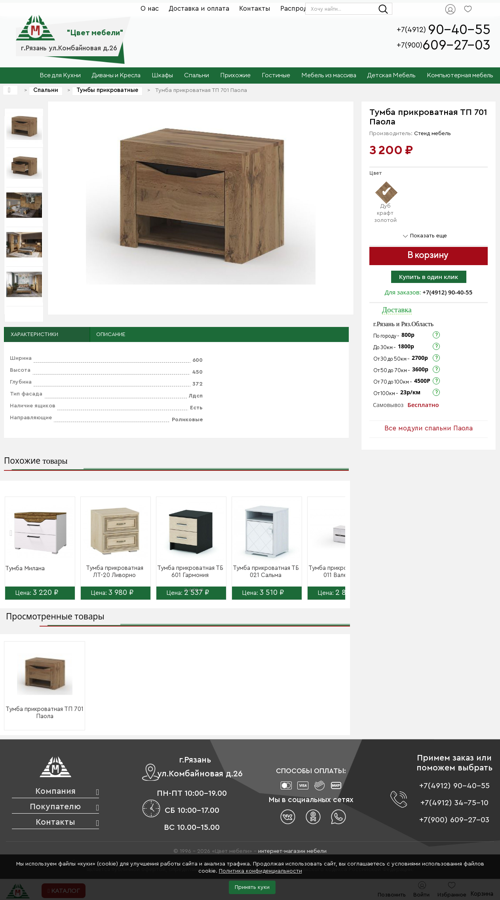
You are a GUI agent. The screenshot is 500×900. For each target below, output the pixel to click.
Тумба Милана (25, 568)
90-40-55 (459, 30)
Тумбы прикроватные (107, 90)
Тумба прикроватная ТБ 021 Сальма (266, 571)
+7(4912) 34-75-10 (454, 803)
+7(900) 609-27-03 (454, 820)
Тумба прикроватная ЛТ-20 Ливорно (114, 571)
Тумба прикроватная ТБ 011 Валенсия (341, 571)
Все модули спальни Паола (428, 428)
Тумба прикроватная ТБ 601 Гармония (190, 571)
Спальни (45, 90)
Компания (55, 791)
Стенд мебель (432, 133)
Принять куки (252, 887)
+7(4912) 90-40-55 (447, 292)
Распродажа (300, 8)
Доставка (397, 310)
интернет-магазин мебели (292, 851)
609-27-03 (456, 45)
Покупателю (55, 807)
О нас (150, 8)
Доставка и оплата (199, 8)
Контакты (254, 8)
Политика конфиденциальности (260, 871)
